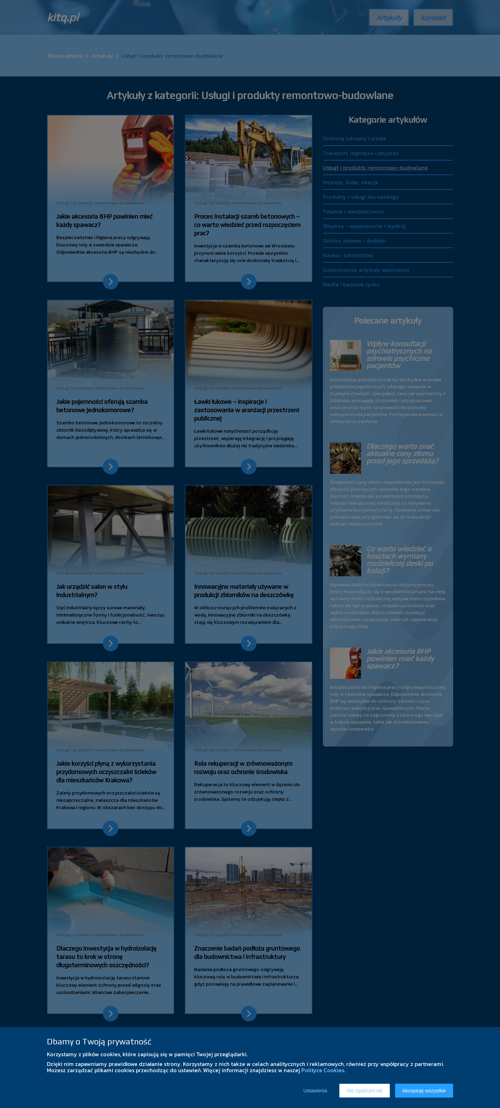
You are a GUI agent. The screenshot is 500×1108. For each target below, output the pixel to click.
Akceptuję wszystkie (424, 1090)
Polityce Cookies (322, 1070)
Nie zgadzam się (365, 1090)
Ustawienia (315, 1090)
